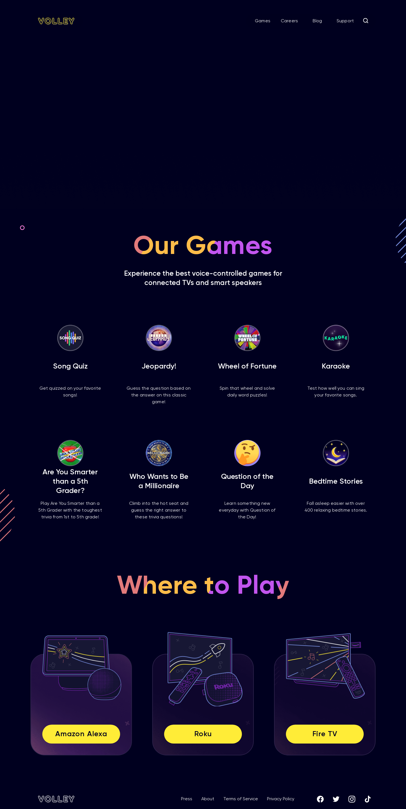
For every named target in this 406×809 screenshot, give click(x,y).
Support (345, 21)
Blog (317, 21)
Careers (289, 21)
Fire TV (324, 734)
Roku (203, 734)
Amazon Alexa (81, 734)
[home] (56, 21)
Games (262, 21)
